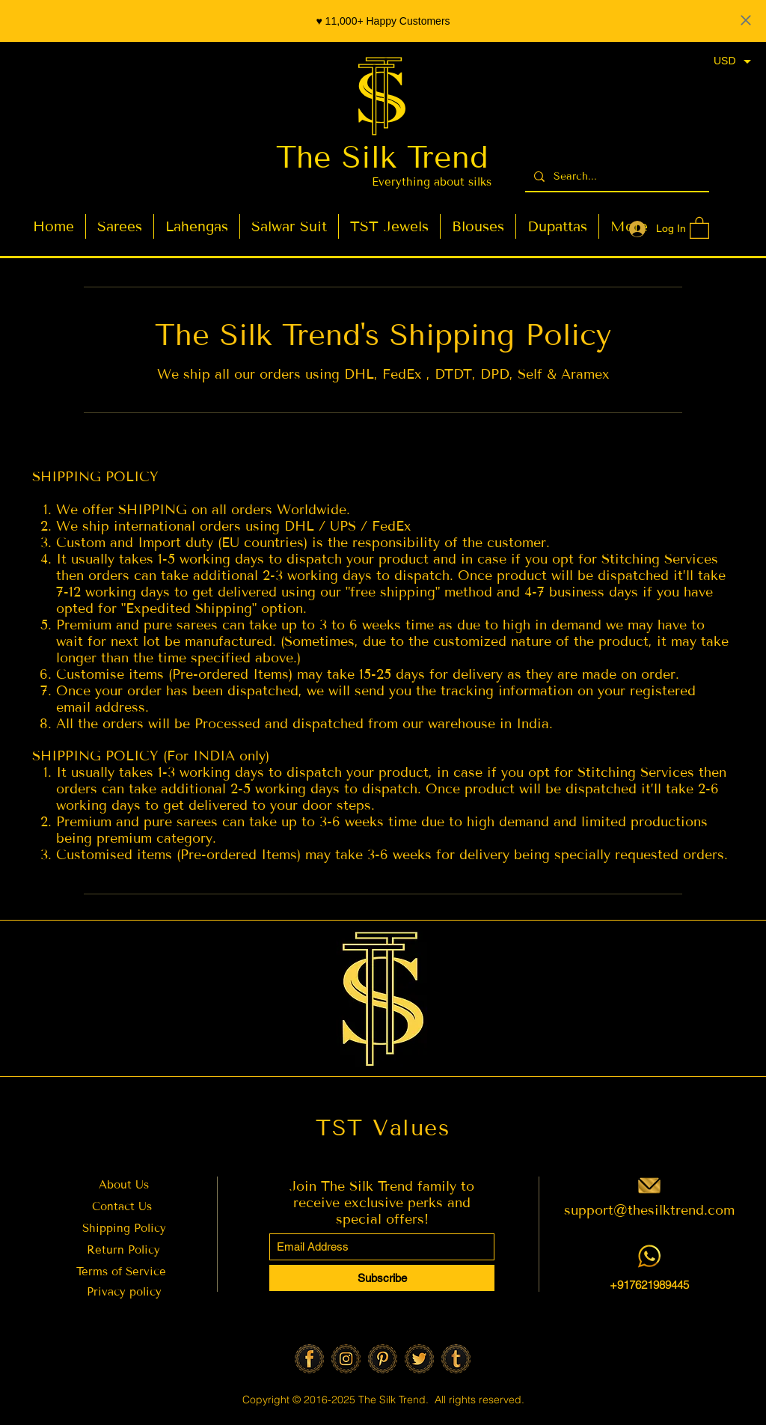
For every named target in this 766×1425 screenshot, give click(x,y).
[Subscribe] (381, 1278)
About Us (124, 1184)
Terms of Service (123, 1271)
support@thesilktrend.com (649, 1210)
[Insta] (346, 1358)
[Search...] (616, 176)
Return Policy (123, 1250)
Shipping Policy (124, 1228)
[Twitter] (419, 1358)
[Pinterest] (382, 1358)
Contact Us (122, 1206)
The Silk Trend (382, 157)
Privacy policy (124, 1292)
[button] (699, 227)
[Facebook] (309, 1358)
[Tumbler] (456, 1358)
